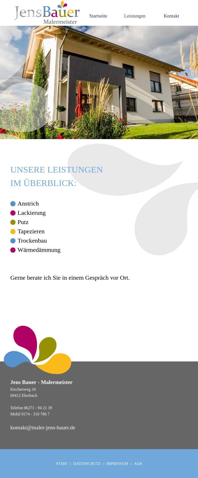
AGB (138, 464)
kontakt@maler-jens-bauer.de (42, 427)
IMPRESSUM (117, 464)
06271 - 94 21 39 (38, 408)
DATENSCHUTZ (86, 464)
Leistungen (135, 16)
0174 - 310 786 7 (35, 414)
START (61, 464)
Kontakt (171, 16)
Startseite (98, 16)
